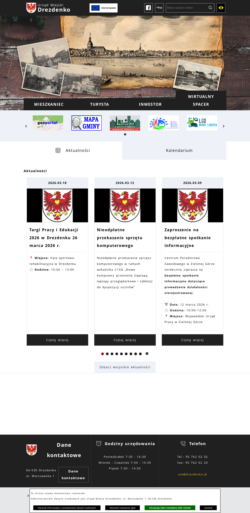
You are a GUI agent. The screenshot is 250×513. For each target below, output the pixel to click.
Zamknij (208, 508)
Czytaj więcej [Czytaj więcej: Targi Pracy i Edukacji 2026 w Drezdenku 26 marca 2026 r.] (57, 340)
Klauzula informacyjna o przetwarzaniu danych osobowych (67, 508)
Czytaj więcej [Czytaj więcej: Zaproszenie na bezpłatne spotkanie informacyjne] (192, 340)
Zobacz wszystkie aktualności (125, 367)
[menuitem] (49, 104)
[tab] (73, 151)
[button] (26, 126)
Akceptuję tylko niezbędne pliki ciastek (170, 508)
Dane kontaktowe (73, 474)
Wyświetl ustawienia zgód (122, 508)
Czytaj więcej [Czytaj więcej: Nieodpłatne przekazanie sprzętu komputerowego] (125, 340)
